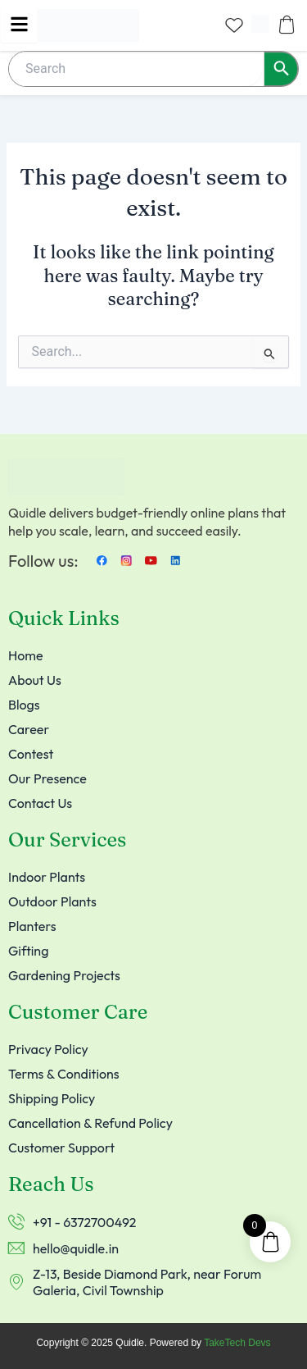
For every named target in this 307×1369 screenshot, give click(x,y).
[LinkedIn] (176, 560)
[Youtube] (151, 560)
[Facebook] (102, 560)
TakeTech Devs (237, 1342)
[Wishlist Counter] (234, 25)
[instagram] (127, 560)
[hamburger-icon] (19, 25)
